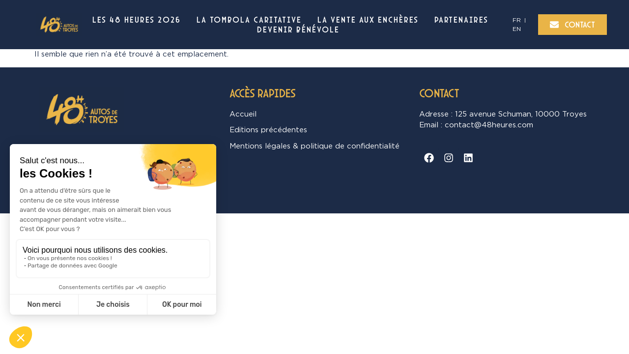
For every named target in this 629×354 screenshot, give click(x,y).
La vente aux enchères (368, 20)
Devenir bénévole (298, 29)
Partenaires (461, 20)
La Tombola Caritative (249, 20)
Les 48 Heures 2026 (136, 20)
